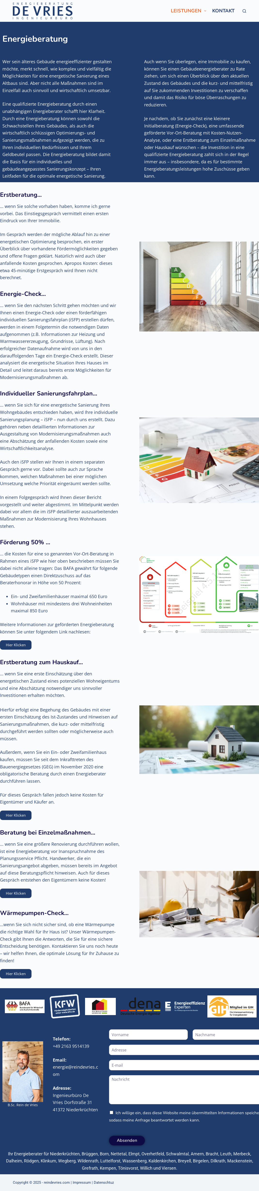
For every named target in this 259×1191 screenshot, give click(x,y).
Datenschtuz (104, 1182)
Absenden (127, 1140)
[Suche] (244, 11)
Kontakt (223, 11)
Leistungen (189, 11)
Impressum (82, 1182)
